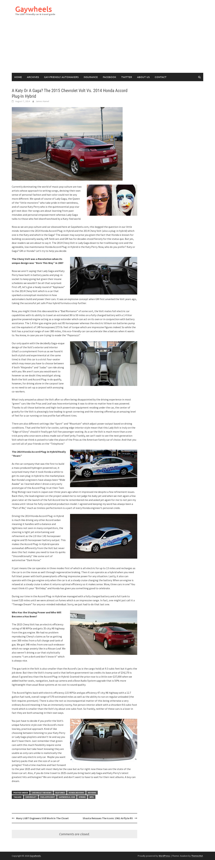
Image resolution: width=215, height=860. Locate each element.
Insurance (91, 77)
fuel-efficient (47, 797)
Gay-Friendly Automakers (61, 77)
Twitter (126, 77)
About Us (143, 77)
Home (18, 77)
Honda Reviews (76, 792)
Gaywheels (33, 9)
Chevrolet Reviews (41, 792)
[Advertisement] (107, 47)
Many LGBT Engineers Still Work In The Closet (42, 818)
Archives (33, 77)
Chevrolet (30, 797)
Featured (60, 792)
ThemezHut (197, 855)
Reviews (92, 792)
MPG (92, 797)
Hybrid (82, 797)
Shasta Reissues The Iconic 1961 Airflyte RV (108, 818)
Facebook (109, 77)
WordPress (164, 855)
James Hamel (42, 101)
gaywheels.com (67, 797)
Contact (160, 77)
